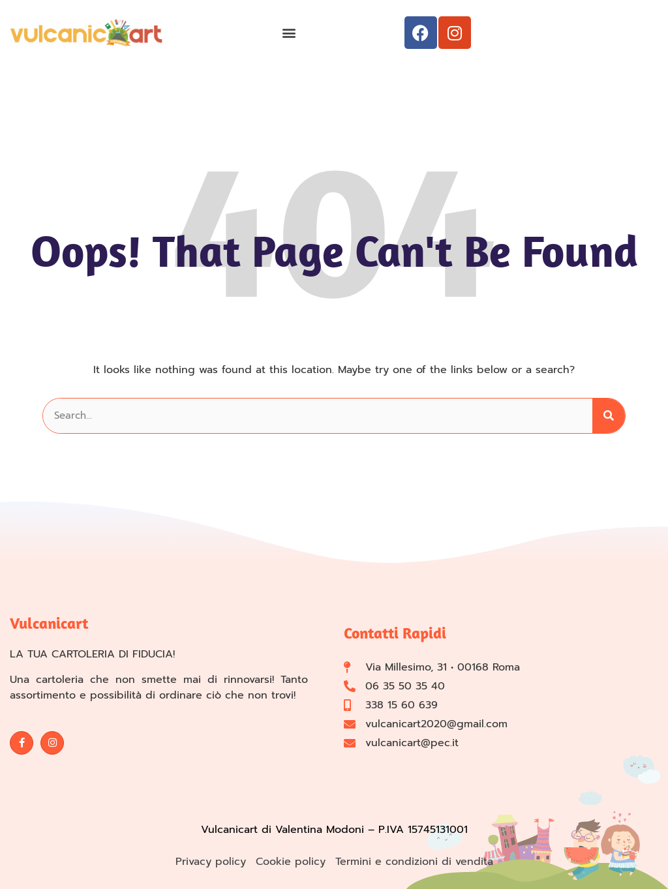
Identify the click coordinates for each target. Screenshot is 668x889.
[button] (288, 33)
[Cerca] (608, 416)
